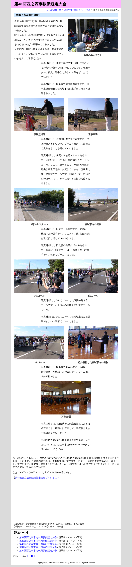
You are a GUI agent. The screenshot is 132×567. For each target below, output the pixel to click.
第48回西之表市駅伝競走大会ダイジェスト (37, 478)
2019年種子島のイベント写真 (77, 10)
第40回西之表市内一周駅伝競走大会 (38, 550)
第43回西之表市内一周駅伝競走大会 (38, 544)
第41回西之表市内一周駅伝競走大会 (38, 547)
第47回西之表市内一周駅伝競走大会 (38, 537)
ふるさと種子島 (54, 10)
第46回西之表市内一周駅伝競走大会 (38, 541)
